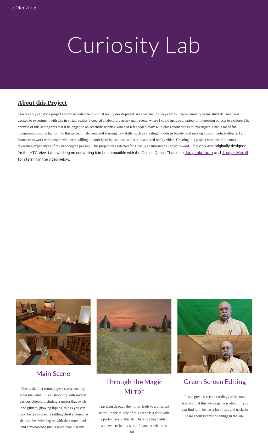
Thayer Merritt (235, 152)
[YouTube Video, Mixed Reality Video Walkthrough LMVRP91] (134, 231)
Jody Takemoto (199, 152)
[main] (134, 44)
